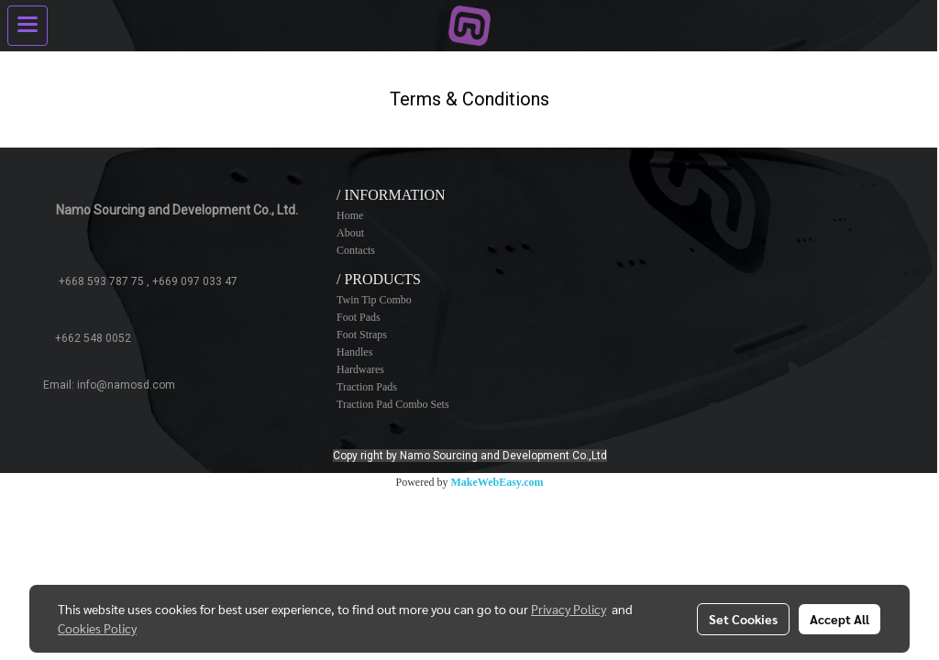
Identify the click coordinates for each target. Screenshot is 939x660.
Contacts (356, 250)
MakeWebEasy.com (497, 482)
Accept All (839, 618)
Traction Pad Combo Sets (393, 404)
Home (350, 215)
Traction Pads (367, 386)
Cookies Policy (97, 628)
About (350, 232)
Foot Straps (362, 334)
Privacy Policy (568, 608)
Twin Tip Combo (374, 299)
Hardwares (360, 369)
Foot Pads (359, 317)
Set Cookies (743, 618)
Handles (354, 352)
